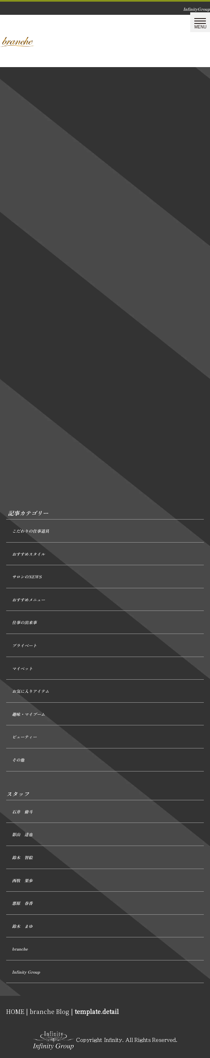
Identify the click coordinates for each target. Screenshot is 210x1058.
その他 (18, 760)
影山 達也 (22, 834)
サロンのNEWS (26, 576)
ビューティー (24, 737)
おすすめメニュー (28, 600)
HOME (15, 1011)
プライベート (24, 645)
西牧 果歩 (22, 880)
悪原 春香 (22, 903)
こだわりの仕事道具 (30, 531)
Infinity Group (26, 972)
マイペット (22, 668)
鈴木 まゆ (22, 926)
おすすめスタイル (28, 554)
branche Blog (49, 1011)
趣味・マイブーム (28, 714)
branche (20, 949)
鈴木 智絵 (22, 857)
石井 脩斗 (22, 812)
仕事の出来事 (24, 622)
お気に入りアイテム (30, 691)
